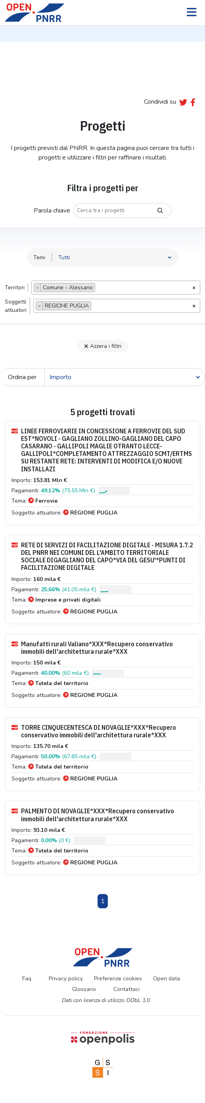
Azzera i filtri (102, 346)
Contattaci (126, 989)
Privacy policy (66, 978)
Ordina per (22, 377)
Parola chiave (52, 210)
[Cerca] (124, 377)
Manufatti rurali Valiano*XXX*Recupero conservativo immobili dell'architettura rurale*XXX (92, 647)
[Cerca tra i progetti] (111, 210)
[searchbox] (99, 288)
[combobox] (115, 287)
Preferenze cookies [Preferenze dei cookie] (118, 978)
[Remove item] (37, 287)
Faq (26, 978)
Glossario (84, 989)
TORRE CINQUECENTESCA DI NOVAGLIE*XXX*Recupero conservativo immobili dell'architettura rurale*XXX (93, 731)
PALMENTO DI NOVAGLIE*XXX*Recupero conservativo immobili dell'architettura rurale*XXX (92, 814)
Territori (15, 287)
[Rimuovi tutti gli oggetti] (194, 287)
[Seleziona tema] (115, 257)
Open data (166, 978)
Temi (39, 257)
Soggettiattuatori (16, 306)
